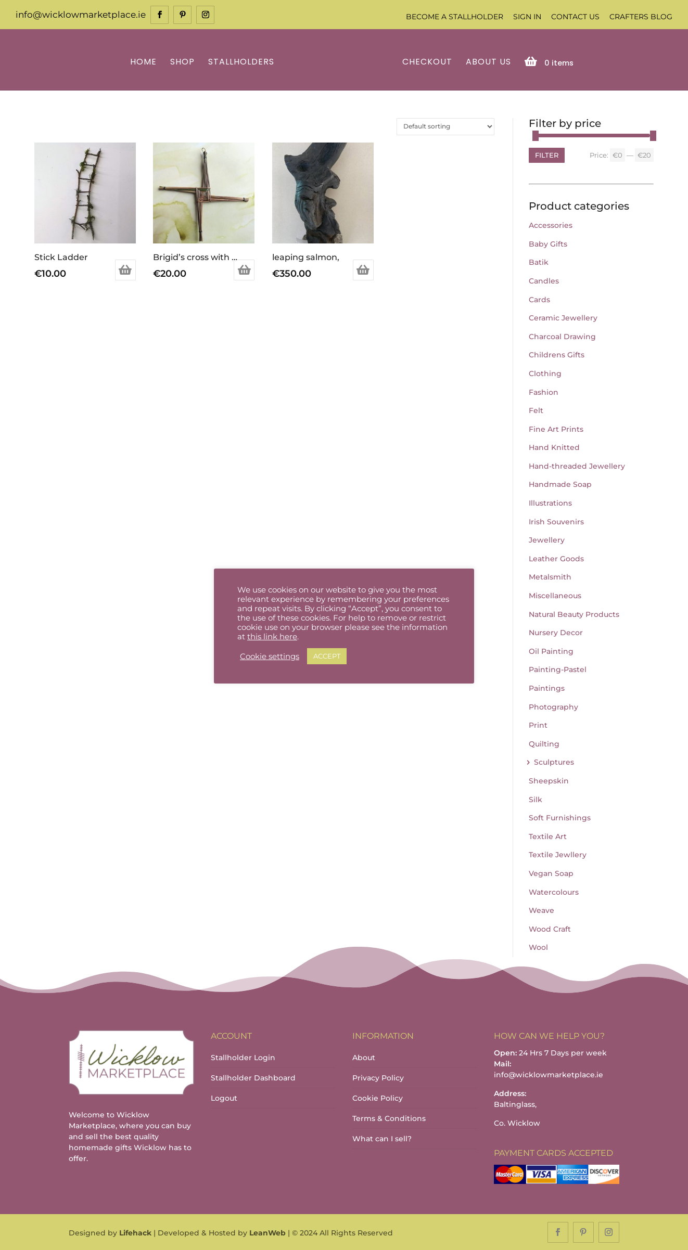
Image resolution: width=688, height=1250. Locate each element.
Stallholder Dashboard (253, 1076)
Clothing (545, 372)
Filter (546, 154)
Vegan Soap (551, 872)
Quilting (544, 743)
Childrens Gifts (556, 354)
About (363, 1056)
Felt (536, 409)
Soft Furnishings (560, 816)
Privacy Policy (378, 1076)
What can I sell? (382, 1137)
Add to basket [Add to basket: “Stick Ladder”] (125, 269)
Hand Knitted (554, 447)
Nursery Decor (556, 632)
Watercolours (554, 891)
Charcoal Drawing (562, 335)
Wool (538, 946)
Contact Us (575, 16)
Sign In (527, 16)
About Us (486, 62)
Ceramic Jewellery (563, 316)
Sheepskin (549, 779)
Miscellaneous (555, 594)
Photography (553, 706)
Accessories (550, 224)
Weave (541, 909)
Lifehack (135, 1232)
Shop (184, 62)
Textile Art (548, 835)
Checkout (426, 62)
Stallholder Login (243, 1056)
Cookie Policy (377, 1097)
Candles (544, 280)
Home (145, 62)
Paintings (547, 687)
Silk (535, 798)
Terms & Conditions (389, 1117)
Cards (539, 298)
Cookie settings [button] (269, 656)
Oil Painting (551, 650)
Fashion (543, 391)
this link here (272, 636)
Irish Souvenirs (556, 520)
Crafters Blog (640, 16)
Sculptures (554, 761)
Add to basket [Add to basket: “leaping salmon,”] (363, 269)
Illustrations (550, 502)
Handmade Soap (560, 483)
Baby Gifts (548, 243)
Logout (224, 1097)
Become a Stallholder (454, 16)
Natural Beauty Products (574, 613)
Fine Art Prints (556, 428)
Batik (539, 261)
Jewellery (547, 539)
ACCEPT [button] (326, 656)
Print (538, 724)
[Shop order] (445, 125)
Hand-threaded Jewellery (577, 465)
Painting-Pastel (558, 669)
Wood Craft (550, 928)
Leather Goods (556, 557)
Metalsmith (550, 576)
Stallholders (243, 62)
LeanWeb (267, 1232)
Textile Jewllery (558, 854)
